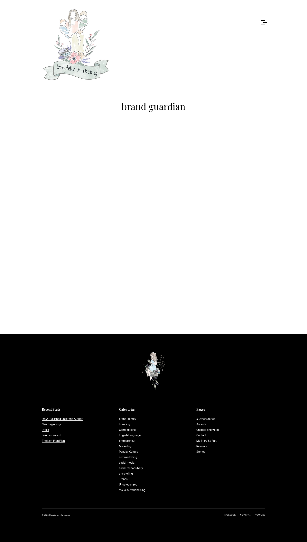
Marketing (125, 446)
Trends (123, 479)
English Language (130, 435)
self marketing (128, 457)
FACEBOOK (230, 515)
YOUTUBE (260, 515)
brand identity (127, 418)
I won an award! (51, 435)
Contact (201, 435)
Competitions (127, 429)
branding (124, 424)
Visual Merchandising (132, 490)
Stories (200, 451)
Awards (201, 424)
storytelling (126, 473)
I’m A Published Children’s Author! (62, 418)
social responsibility (131, 468)
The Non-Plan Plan (53, 440)
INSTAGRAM (245, 515)
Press (45, 429)
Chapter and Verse (207, 429)
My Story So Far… (206, 440)
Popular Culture (128, 451)
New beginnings (51, 424)
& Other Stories (205, 418)
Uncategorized (128, 484)
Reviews (201, 446)
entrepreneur (127, 440)
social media (127, 462)
